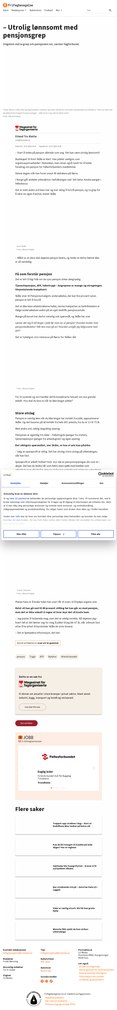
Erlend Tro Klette (26, 136)
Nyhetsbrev (35, 10)
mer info (15, 516)
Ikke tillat (21, 534)
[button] (94, 768)
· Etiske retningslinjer (89, 966)
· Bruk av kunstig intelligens (92, 973)
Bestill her (46, 971)
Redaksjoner (19, 10)
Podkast (48, 10)
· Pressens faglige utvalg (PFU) (59, 1004)
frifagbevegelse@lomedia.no (17, 953)
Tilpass (58, 534)
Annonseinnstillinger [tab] (73, 483)
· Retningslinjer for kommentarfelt (96, 969)
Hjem (6, 10)
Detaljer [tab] (44, 483)
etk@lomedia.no (22, 140)
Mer (59, 10)
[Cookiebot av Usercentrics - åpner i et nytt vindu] (100, 474)
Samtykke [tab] (15, 483)
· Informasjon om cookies (91, 976)
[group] (58, 768)
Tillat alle (95, 534)
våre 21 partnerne (20, 498)
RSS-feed (45, 962)
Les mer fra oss (32, 707)
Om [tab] (101, 483)
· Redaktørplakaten (54, 997)
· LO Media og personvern (91, 979)
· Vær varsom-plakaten (55, 1001)
